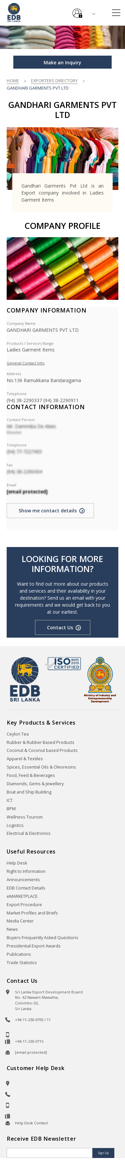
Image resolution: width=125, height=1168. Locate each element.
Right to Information (26, 871)
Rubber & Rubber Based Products (40, 742)
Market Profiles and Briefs (32, 913)
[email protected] (27, 491)
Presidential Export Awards (34, 946)
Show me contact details (48, 510)
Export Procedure (24, 904)
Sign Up (103, 1153)
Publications (19, 954)
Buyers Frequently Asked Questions (42, 937)
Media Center (20, 921)
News (12, 929)
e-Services (77, 10)
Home (13, 81)
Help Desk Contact (31, 1122)
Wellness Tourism (25, 817)
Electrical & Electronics (29, 833)
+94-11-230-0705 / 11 (33, 1019)
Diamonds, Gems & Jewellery (35, 784)
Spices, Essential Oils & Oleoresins (41, 767)
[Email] (50, 1153)
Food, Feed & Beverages (31, 775)
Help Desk (17, 863)
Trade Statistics (22, 962)
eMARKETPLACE (22, 896)
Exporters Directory (54, 81)
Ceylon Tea (18, 734)
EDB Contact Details (26, 888)
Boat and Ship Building (29, 792)
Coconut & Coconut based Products (42, 750)
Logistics (15, 825)
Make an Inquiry (62, 62)
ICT (10, 800)
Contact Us (60, 627)
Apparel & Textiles (25, 759)
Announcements (23, 879)
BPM (11, 809)
